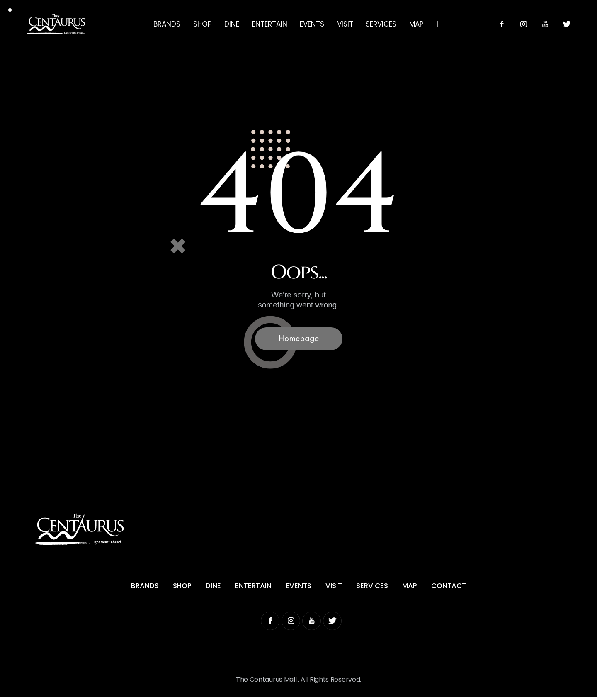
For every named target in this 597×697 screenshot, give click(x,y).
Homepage (299, 339)
